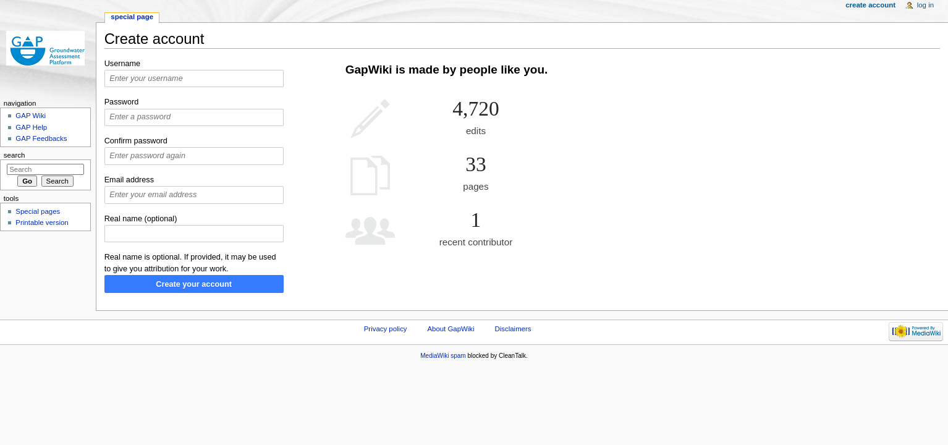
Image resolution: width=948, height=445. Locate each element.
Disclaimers (513, 329)
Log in (925, 5)
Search (14, 155)
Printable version (41, 222)
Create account (870, 5)
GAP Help (31, 127)
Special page (132, 16)
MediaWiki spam (442, 355)
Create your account (194, 284)
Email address (129, 180)
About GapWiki (450, 329)
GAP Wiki (30, 115)
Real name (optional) (140, 218)
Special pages (37, 211)
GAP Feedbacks (41, 138)
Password (121, 102)
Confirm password (135, 141)
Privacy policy (385, 329)
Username (122, 63)
